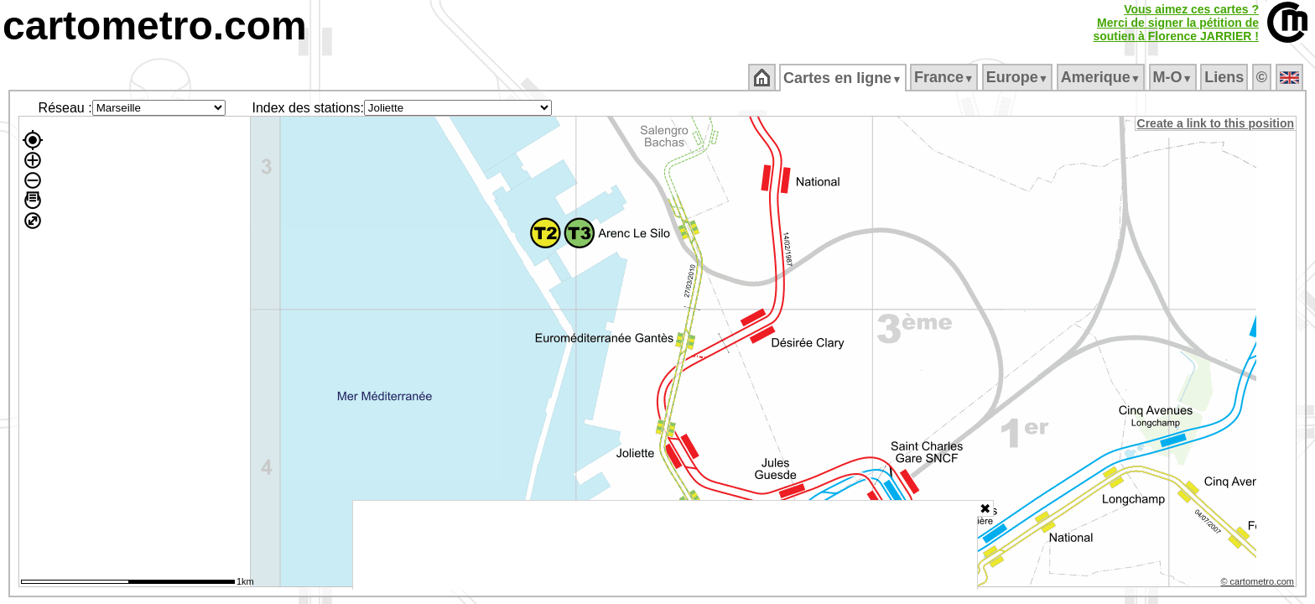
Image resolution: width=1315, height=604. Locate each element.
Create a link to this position (1216, 123)
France (945, 77)
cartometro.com (155, 25)
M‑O (1173, 77)
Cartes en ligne (844, 78)
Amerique (1101, 77)
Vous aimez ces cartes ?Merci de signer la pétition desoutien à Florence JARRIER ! (1176, 23)
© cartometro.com (1259, 584)
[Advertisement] (665, 545)
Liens (1225, 77)
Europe (1018, 77)
